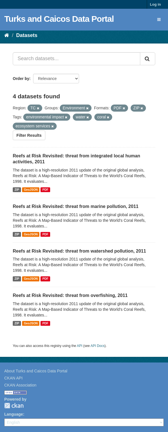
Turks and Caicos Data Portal (59, 18)
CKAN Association (20, 385)
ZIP (16, 189)
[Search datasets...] (76, 58)
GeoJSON (31, 189)
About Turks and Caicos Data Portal (35, 371)
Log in (155, 4)
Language (13, 414)
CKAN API (13, 378)
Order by (21, 78)
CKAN (14, 406)
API (79, 346)
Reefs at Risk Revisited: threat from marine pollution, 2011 (76, 206)
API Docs (98, 346)
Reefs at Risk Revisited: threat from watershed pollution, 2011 (79, 251)
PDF (45, 189)
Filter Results (29, 135)
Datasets (26, 35)
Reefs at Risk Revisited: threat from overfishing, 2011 (70, 295)
